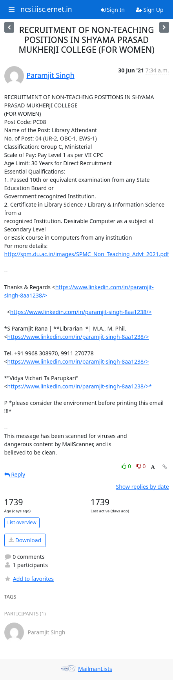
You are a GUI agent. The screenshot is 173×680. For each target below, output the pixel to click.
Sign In (113, 9)
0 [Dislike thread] (141, 466)
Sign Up (150, 9)
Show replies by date (142, 486)
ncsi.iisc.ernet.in (46, 9)
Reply (14, 474)
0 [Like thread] (127, 466)
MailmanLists (95, 669)
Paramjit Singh (51, 75)
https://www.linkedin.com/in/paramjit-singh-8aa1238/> (81, 312)
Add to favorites (29, 578)
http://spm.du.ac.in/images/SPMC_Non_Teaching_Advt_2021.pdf (86, 254)
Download (25, 540)
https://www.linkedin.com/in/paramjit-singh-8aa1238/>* (79, 386)
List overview (21, 522)
